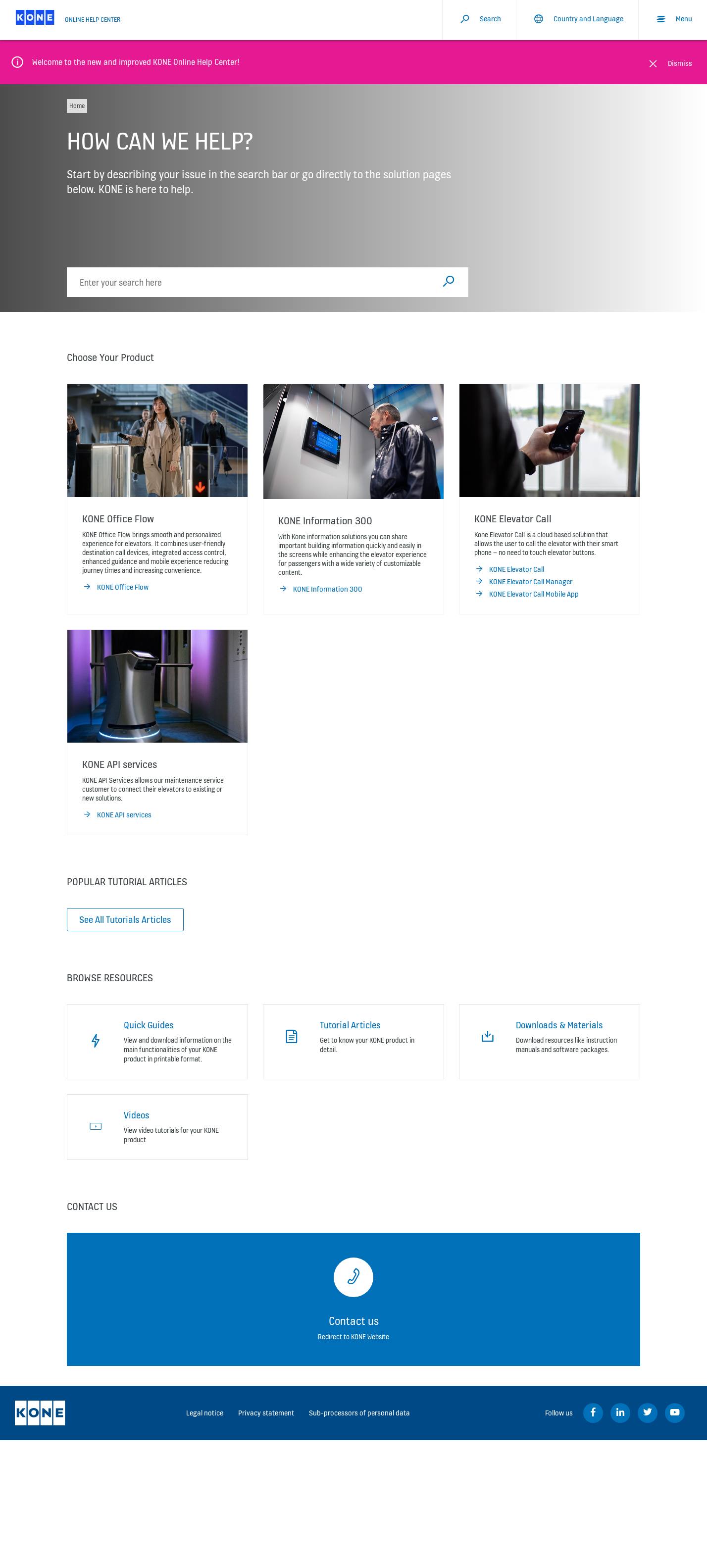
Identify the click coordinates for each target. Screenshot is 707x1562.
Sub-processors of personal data (359, 1412)
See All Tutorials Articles (125, 919)
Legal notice (204, 1412)
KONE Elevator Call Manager (523, 582)
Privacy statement (266, 1412)
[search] (253, 282)
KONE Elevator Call (509, 569)
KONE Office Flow (115, 587)
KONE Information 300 (320, 589)
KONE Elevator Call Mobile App (526, 594)
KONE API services (117, 815)
